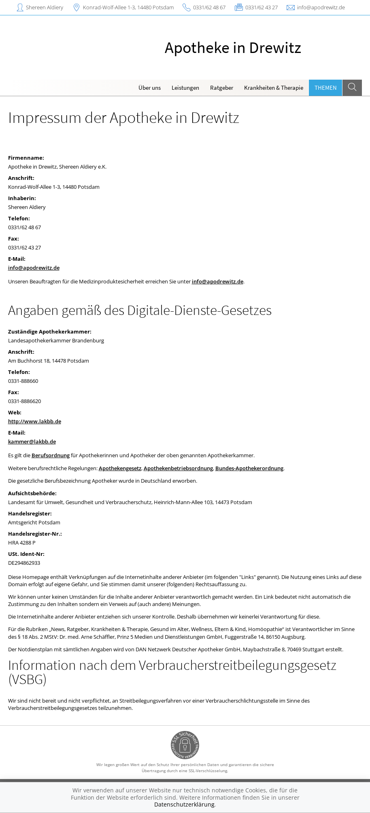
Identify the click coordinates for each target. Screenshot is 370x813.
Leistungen (185, 87)
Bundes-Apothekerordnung (249, 468)
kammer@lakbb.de (32, 441)
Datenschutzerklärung (184, 804)
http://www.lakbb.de (34, 421)
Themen (326, 87)
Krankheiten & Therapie (273, 87)
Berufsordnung (51, 455)
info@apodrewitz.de (321, 7)
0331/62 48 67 (209, 7)
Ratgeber (221, 87)
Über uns (149, 87)
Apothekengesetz (120, 468)
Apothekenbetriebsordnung (178, 468)
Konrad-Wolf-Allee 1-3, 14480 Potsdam (128, 7)
